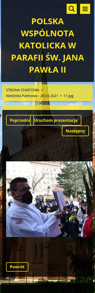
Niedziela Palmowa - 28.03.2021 (32, 95)
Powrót (17, 267)
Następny (75, 131)
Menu (85, 9)
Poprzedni (20, 120)
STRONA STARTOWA (22, 89)
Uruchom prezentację (56, 120)
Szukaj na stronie (72, 9)
